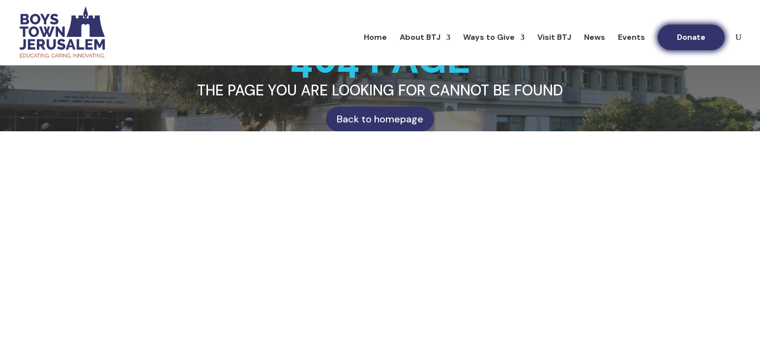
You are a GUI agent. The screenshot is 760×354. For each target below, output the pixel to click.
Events (631, 38)
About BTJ (420, 38)
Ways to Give (489, 38)
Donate (691, 37)
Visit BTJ (554, 38)
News (594, 38)
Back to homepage (380, 119)
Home (375, 38)
